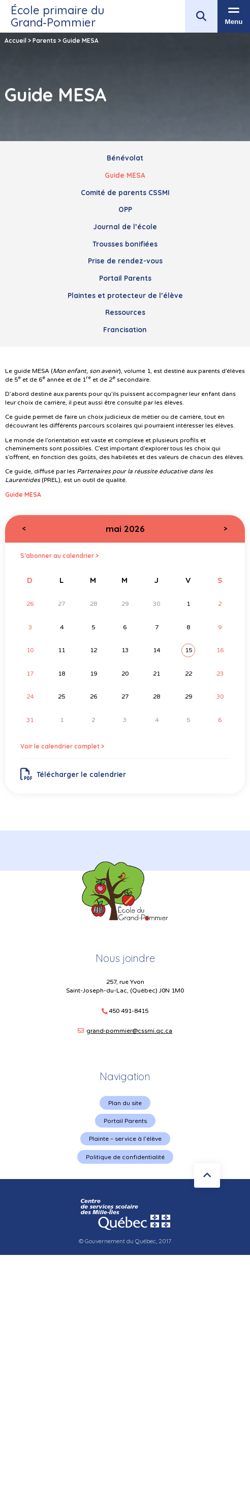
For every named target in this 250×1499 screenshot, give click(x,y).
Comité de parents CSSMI (125, 192)
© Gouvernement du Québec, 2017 (125, 1241)
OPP (125, 209)
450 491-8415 (128, 1011)
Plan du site (125, 1103)
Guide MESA (125, 175)
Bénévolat (125, 157)
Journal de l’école (125, 226)
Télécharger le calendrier (73, 774)
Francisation (125, 329)
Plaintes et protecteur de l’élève (125, 295)
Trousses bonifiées (125, 243)
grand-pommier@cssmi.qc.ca (129, 1030)
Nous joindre (125, 958)
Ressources (125, 312)
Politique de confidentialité (125, 1157)
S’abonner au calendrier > (59, 555)
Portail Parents (125, 278)
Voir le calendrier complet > (62, 746)
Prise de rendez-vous (125, 260)
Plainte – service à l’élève (125, 1138)
